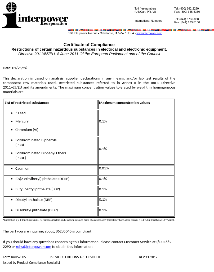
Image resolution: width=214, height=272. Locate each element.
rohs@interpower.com (33, 246)
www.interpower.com (149, 33)
